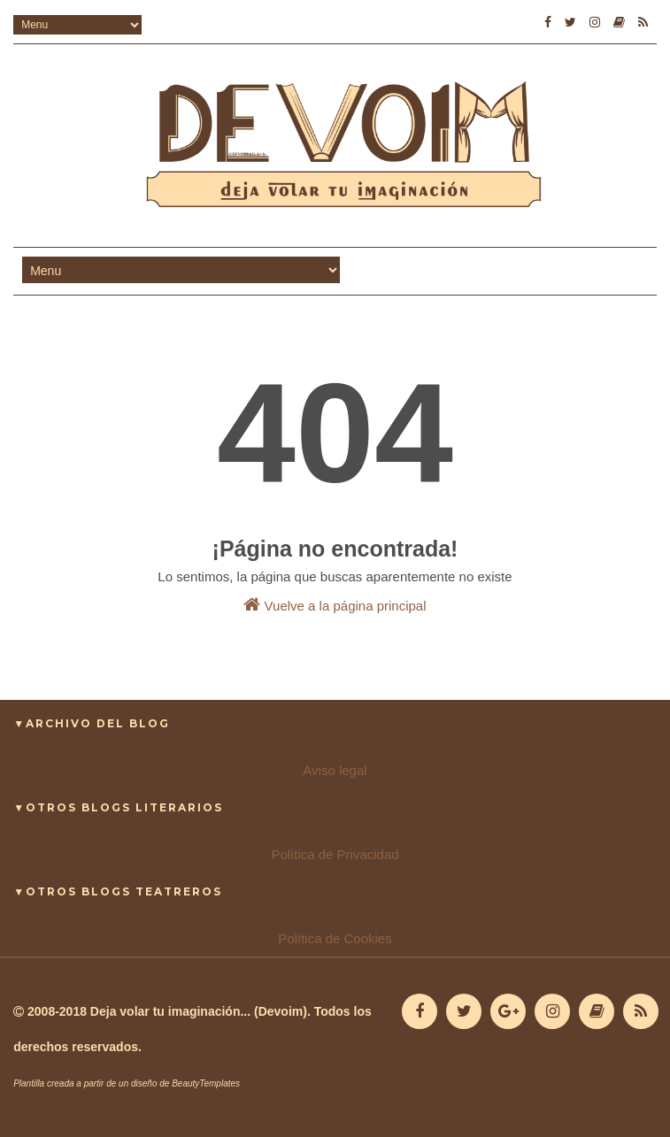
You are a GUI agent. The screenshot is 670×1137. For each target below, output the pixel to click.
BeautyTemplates (206, 1083)
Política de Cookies (334, 938)
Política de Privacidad (334, 854)
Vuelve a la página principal (334, 604)
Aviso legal (334, 770)
